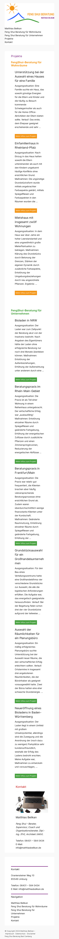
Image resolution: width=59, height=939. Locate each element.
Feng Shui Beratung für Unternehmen (24, 35)
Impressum (9, 934)
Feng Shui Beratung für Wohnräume (23, 32)
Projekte (9, 38)
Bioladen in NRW (26, 320)
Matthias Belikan (13, 28)
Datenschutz (20, 934)
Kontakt (9, 42)
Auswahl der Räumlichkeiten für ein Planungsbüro (27, 634)
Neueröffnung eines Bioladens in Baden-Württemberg (28, 712)
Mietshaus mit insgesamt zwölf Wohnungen (26, 222)
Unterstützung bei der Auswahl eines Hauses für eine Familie (29, 76)
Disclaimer (31, 934)
